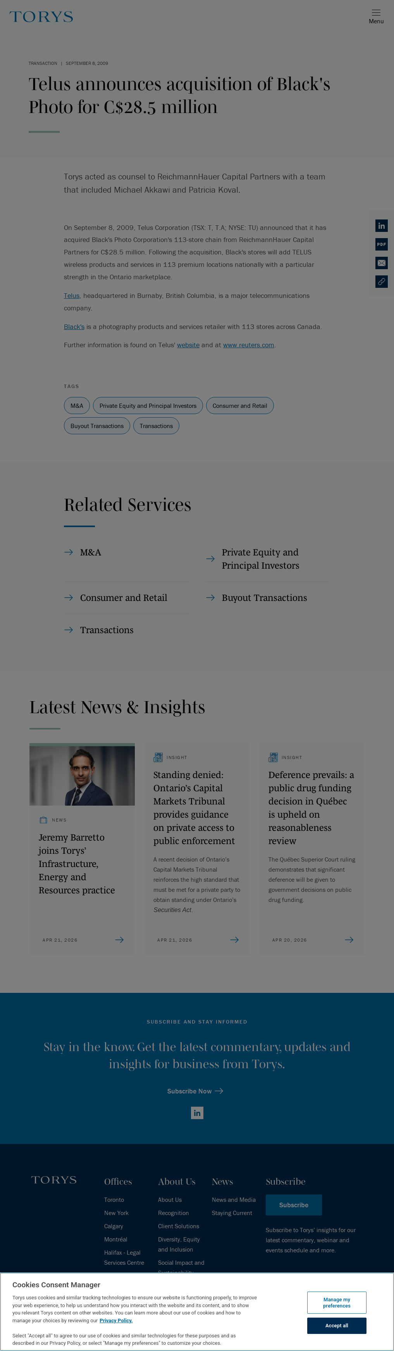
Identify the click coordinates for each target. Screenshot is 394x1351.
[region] (197, 1312)
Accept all (336, 1326)
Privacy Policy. (116, 1320)
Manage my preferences (337, 1303)
